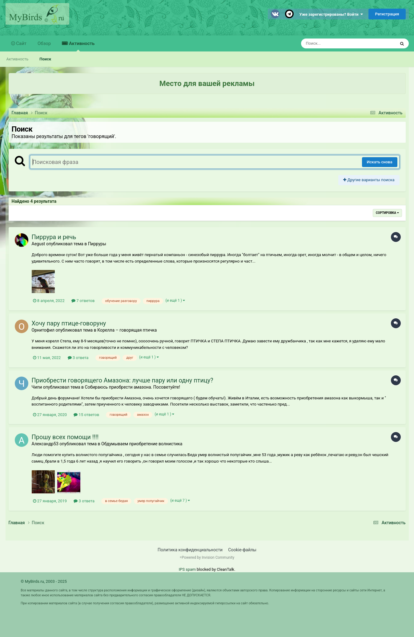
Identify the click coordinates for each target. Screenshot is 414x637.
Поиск (45, 59)
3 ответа (78, 357)
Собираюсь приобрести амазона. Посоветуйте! (132, 387)
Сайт (21, 43)
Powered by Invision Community (208, 557)
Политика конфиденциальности (190, 549)
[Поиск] (337, 43)
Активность (81, 46)
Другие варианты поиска (368, 180)
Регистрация (387, 14)
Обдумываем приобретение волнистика (141, 443)
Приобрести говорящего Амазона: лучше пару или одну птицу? (122, 380)
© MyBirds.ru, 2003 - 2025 (44, 581)
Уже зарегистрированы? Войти (331, 14)
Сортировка (387, 212)
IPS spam (187, 569)
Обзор (44, 43)
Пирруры (97, 243)
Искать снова (379, 162)
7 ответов (82, 300)
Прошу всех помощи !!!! (65, 437)
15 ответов (86, 414)
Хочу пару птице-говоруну (69, 323)
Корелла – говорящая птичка (127, 330)
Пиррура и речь (54, 237)
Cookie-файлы (242, 549)
